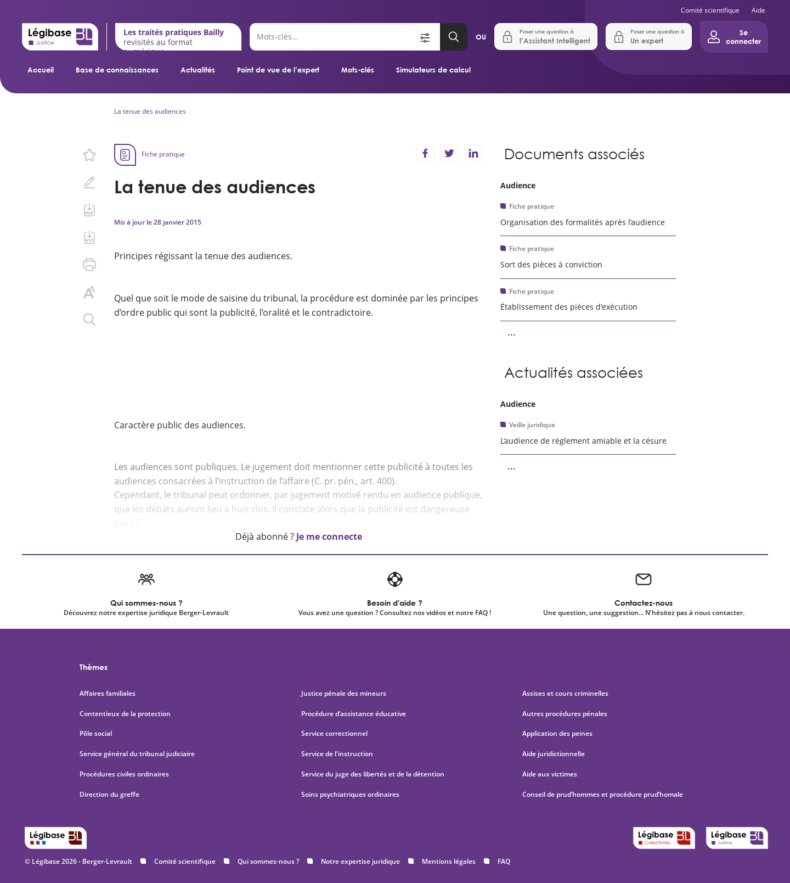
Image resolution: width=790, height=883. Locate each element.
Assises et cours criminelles (565, 693)
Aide (758, 10)
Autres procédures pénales (564, 713)
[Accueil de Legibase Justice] (60, 37)
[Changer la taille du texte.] (89, 292)
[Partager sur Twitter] (449, 153)
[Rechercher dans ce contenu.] (89, 320)
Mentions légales (449, 861)
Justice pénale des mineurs (343, 693)
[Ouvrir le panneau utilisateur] (734, 37)
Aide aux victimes (549, 774)
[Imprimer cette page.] (89, 265)
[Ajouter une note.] (89, 182)
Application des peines (557, 733)
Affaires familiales (108, 693)
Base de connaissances (117, 69)
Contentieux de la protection (125, 713)
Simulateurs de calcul (433, 69)
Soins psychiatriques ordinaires (350, 794)
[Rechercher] (334, 36)
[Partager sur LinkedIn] (473, 153)
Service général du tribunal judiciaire (137, 754)
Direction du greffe (109, 794)
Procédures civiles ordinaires (124, 774)
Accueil (40, 69)
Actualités (197, 69)
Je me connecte (329, 536)
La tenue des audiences (150, 111)
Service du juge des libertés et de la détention (372, 774)
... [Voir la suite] (511, 331)
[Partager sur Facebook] (425, 153)
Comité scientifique (710, 10)
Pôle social (96, 733)
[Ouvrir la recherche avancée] (429, 37)
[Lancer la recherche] (453, 37)
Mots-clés (357, 69)
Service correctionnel (334, 733)
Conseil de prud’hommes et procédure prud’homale (603, 794)
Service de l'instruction (337, 754)
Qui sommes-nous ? (268, 861)
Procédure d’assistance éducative (354, 713)
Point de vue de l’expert (278, 69)
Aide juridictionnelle (553, 754)
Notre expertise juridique (360, 861)
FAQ (504, 861)
